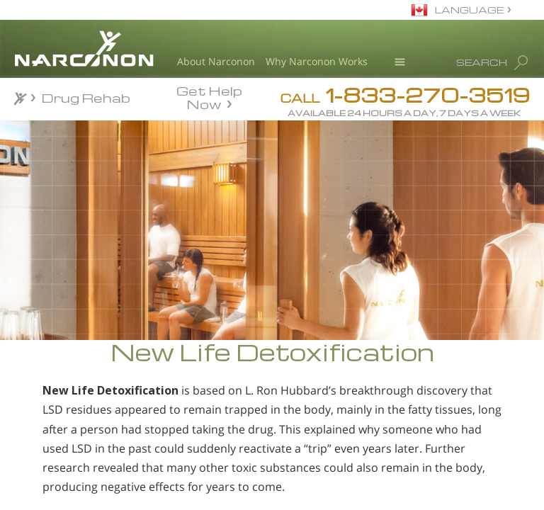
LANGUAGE (469, 10)
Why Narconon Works (317, 61)
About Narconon (216, 61)
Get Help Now (209, 96)
